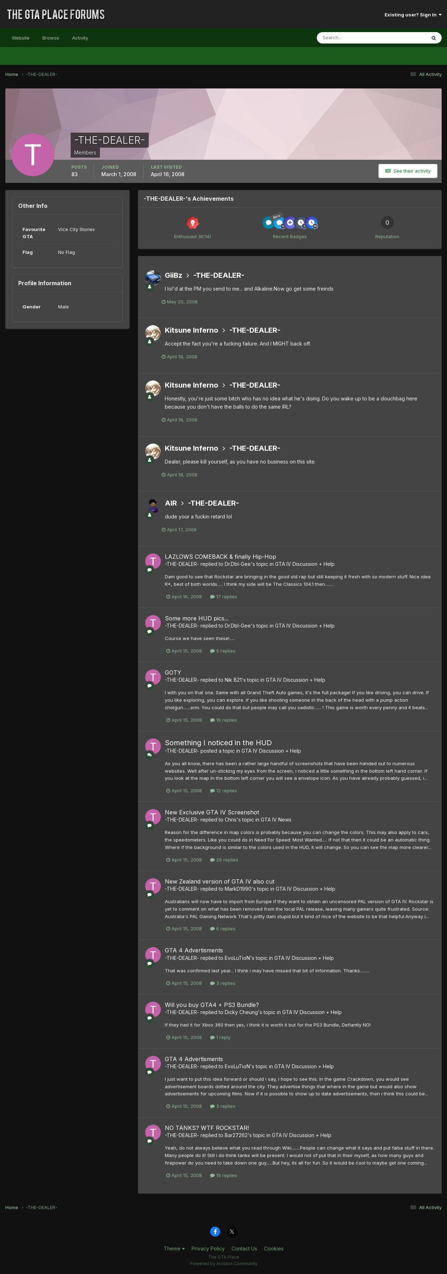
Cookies (274, 1248)
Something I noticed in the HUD (218, 742)
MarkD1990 (238, 889)
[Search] (348, 38)
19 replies (223, 1175)
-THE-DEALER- (218, 275)
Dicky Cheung (241, 1012)
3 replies (222, 983)
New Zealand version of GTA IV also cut (219, 881)
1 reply (220, 1037)
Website (21, 38)
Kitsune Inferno (191, 330)
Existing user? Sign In (413, 14)
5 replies (222, 651)
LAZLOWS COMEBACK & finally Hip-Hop (220, 556)
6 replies (222, 928)
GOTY (173, 672)
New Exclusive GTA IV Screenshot (212, 812)
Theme (174, 1248)
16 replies (223, 720)
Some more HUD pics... (197, 618)
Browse (50, 38)
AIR (171, 503)
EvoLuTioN (237, 958)
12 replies (223, 790)
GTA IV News (276, 820)
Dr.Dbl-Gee (238, 564)
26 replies (224, 860)
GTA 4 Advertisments (194, 950)
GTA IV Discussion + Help (305, 564)
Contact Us (244, 1248)
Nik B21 (233, 680)
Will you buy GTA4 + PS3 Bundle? (212, 1004)
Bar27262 (236, 1135)
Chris (231, 820)
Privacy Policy (208, 1248)
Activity (80, 38)
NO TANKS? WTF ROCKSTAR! (207, 1127)
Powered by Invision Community (224, 1263)
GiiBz (173, 275)
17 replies (223, 596)
